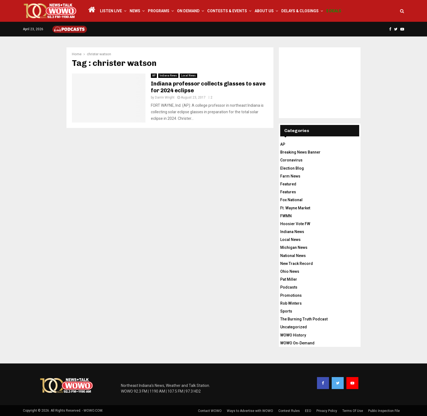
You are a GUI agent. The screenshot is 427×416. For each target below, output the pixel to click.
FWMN (286, 216)
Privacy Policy (326, 411)
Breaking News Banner (300, 152)
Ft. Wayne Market (295, 208)
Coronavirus (291, 160)
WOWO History (293, 335)
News (135, 11)
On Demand (188, 11)
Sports (286, 311)
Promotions (291, 295)
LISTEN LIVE (111, 11)
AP (153, 75)
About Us (264, 11)
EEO (308, 411)
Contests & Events (227, 11)
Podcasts (288, 287)
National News (293, 255)
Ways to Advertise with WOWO (250, 411)
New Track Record (296, 263)
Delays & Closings (300, 11)
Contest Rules (289, 411)
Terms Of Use (352, 411)
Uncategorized (293, 327)
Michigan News (293, 247)
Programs (158, 11)
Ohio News (289, 271)
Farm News (290, 176)
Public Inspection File (384, 411)
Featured (288, 184)
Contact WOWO (210, 411)
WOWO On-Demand (297, 343)
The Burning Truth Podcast (304, 319)
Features (288, 192)
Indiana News (168, 75)
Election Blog (292, 168)
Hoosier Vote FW (295, 224)
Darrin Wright (165, 97)
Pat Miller (288, 279)
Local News (188, 75)
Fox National (291, 200)
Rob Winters (291, 303)
